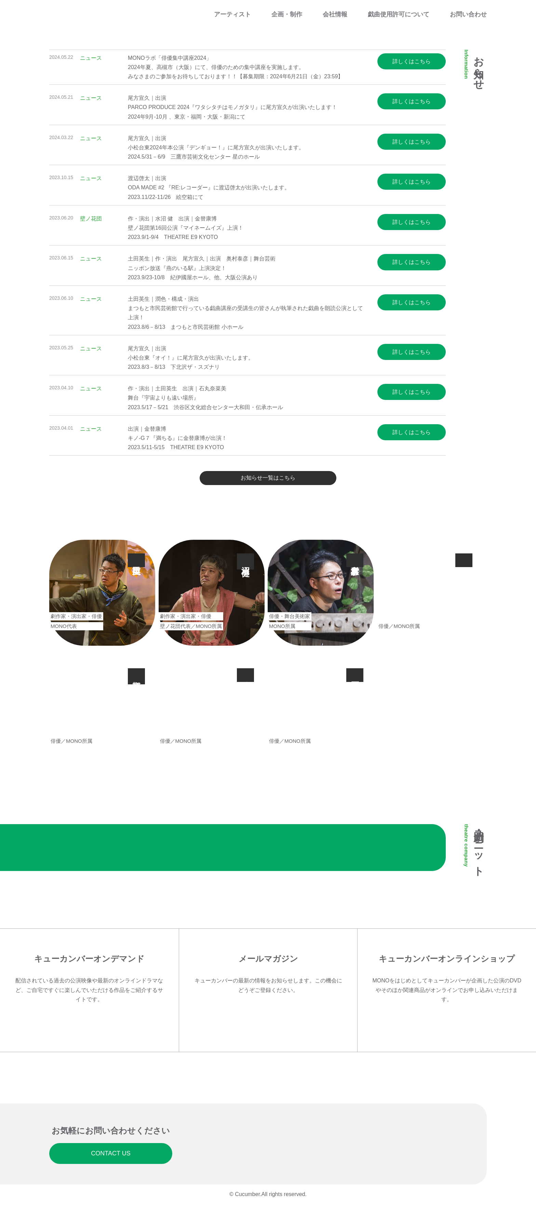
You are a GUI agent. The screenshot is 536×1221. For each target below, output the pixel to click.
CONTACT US (110, 1167)
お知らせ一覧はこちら (268, 481)
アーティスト (232, 14)
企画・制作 (286, 14)
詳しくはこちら (411, 61)
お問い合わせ (468, 14)
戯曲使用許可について (398, 14)
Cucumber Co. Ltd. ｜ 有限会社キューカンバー (80, 13)
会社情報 (335, 14)
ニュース (91, 58)
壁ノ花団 (91, 219)
